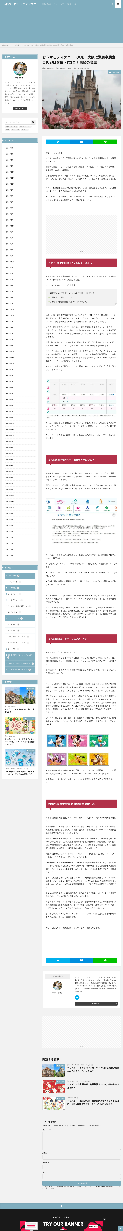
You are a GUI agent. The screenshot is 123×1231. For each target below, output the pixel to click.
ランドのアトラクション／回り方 (19, 656)
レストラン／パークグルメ (19, 670)
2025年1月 (10, 220)
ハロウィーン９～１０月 (18, 637)
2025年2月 (10, 214)
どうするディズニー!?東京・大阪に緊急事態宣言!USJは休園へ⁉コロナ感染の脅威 (47, 45)
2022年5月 (10, 334)
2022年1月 (10, 346)
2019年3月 (10, 543)
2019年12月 (10, 495)
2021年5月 (10, 394)
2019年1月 (10, 549)
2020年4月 (10, 471)
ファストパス (15, 129)
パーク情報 (15, 45)
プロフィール (71, 4)
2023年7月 (10, 280)
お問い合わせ (46, 4)
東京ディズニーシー (25, 127)
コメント (46, 1130)
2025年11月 (10, 178)
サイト (44, 1172)
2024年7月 (10, 238)
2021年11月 (10, 358)
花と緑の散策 (14, 612)
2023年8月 (10, 274)
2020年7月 (10, 453)
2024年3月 (10, 256)
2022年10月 (10, 316)
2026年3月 (10, 154)
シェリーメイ (14, 582)
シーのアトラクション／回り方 (21, 663)
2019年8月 (10, 519)
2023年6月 (10, 286)
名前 (45, 1153)
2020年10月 (10, 436)
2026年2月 (10, 160)
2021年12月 (10, 352)
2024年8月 (10, 232)
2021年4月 (10, 400)
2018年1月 (10, 555)
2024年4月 (10, 250)
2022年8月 (10, 322)
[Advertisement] (61, 25)
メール (45, 1162)
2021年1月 (10, 418)
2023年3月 (10, 304)
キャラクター (14, 594)
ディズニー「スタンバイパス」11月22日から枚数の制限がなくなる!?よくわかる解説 (93, 1069)
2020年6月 (10, 459)
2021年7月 (10, 382)
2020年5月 (10, 465)
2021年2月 (10, 412)
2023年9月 (10, 268)
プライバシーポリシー (61, 1217)
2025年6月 (10, 202)
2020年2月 (10, 483)
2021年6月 (10, 388)
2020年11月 (10, 430)
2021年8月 (10, 376)
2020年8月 (10, 448)
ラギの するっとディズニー (21, 4)
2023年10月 (10, 262)
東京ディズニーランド (11, 127)
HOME (6, 45)
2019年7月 (10, 525)
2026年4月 (10, 148)
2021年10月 (10, 364)
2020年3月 (10, 477)
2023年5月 (10, 292)
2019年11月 (10, 501)
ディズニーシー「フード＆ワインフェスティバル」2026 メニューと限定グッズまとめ (20, 741)
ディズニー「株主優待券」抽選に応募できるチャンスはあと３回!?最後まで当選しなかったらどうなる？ (93, 1102)
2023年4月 (10, 298)
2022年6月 (10, 328)
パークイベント (15, 618)
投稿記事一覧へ (19, 108)
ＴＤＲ (7, 129)
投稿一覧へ (95, 1003)
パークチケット (15, 600)
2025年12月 (10, 172)
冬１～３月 (13, 649)
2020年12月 (10, 424)
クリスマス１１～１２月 (18, 643)
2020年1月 (10, 489)
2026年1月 (10, 166)
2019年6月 (10, 531)
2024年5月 (10, 244)
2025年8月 (10, 190)
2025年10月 (10, 184)
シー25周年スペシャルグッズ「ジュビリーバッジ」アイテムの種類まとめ (19, 773)
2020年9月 (10, 442)
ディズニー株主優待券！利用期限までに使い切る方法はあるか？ (93, 1086)
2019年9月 (10, 513)
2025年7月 (10, 196)
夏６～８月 (13, 630)
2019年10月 (10, 507)
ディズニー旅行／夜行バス (19, 606)
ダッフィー (25, 129)
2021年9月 (10, 370)
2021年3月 (10, 406)
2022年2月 (10, 340)
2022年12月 (10, 310)
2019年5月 (10, 537)
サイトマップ (59, 4)
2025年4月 (10, 208)
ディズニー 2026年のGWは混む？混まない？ (19, 710)
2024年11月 (10, 226)
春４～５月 (13, 624)
